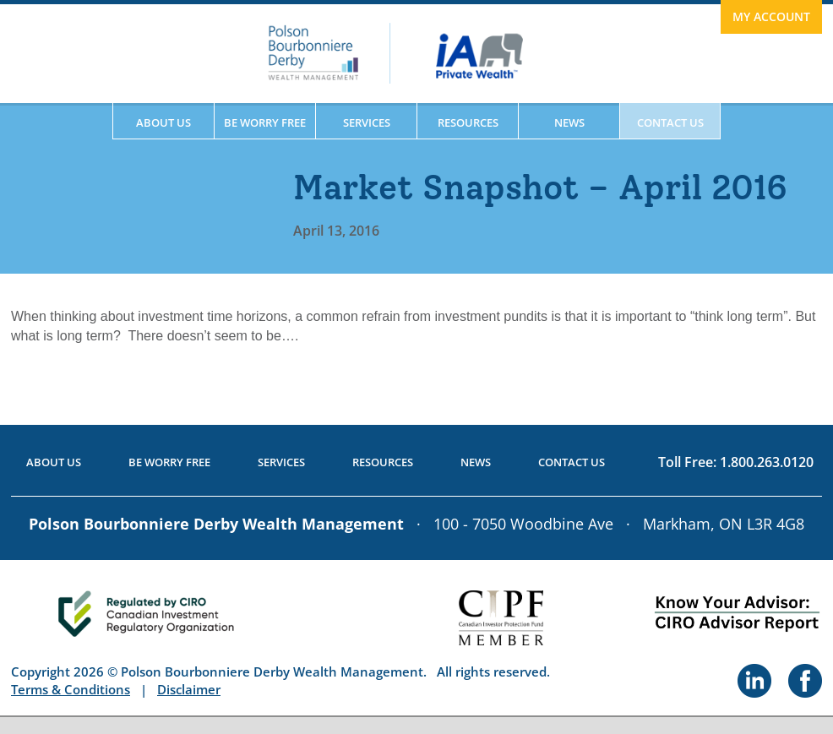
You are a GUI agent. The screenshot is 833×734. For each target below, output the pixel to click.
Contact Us (670, 122)
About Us (163, 122)
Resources (468, 122)
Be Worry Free (265, 122)
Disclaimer (188, 689)
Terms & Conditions (70, 689)
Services (366, 122)
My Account (771, 16)
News (569, 122)
